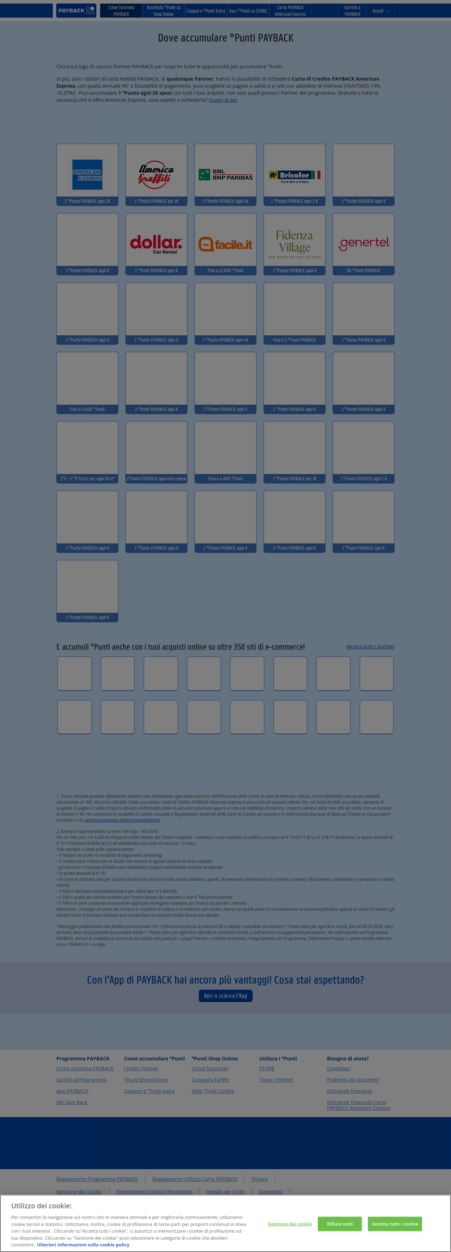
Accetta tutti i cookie (395, 1232)
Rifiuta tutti (340, 1232)
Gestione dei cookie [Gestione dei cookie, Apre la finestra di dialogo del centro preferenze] (290, 1232)
